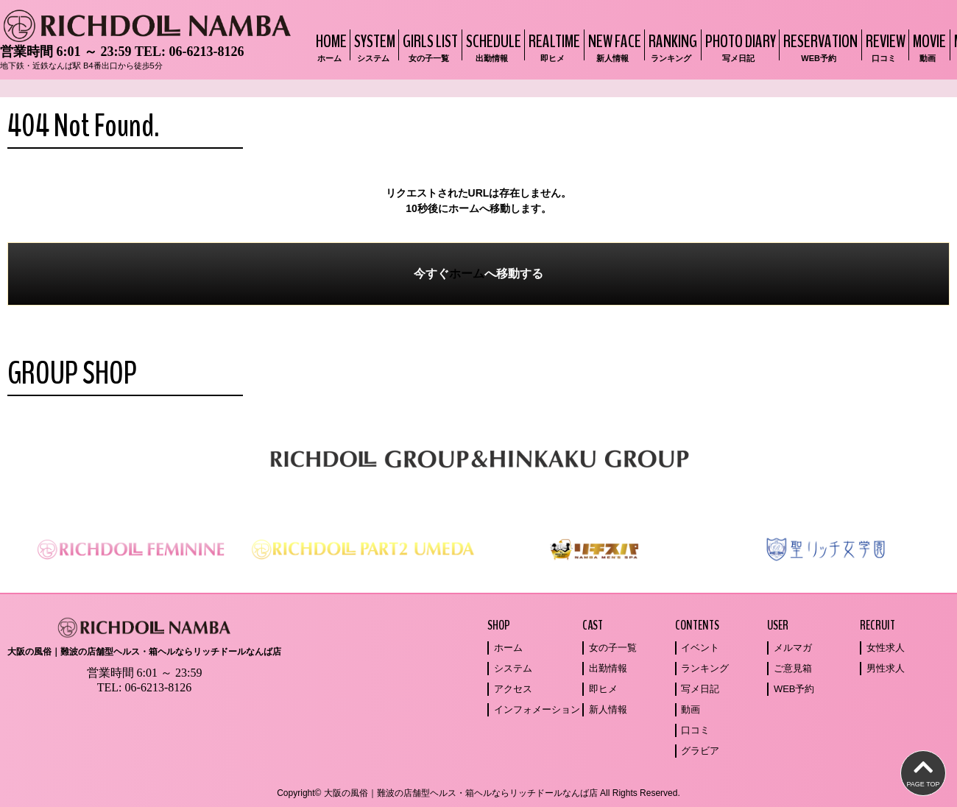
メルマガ (793, 647)
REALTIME (552, 46)
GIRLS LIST (428, 46)
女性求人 (885, 647)
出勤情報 (608, 668)
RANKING (671, 46)
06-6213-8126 (206, 51)
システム (513, 668)
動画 (690, 709)
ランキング (705, 668)
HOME (329, 46)
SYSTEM (372, 46)
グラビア (700, 750)
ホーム (466, 273)
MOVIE (927, 46)
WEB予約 (794, 688)
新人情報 (608, 709)
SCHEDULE (491, 46)
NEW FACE (613, 46)
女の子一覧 (613, 647)
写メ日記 (700, 688)
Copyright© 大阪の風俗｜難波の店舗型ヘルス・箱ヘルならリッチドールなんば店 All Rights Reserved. (478, 793)
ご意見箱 (793, 668)
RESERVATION (819, 46)
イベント (700, 647)
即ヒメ (603, 688)
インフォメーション (537, 709)
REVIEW (883, 46)
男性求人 (885, 668)
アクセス (513, 688)
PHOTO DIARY (739, 46)
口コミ (695, 730)
